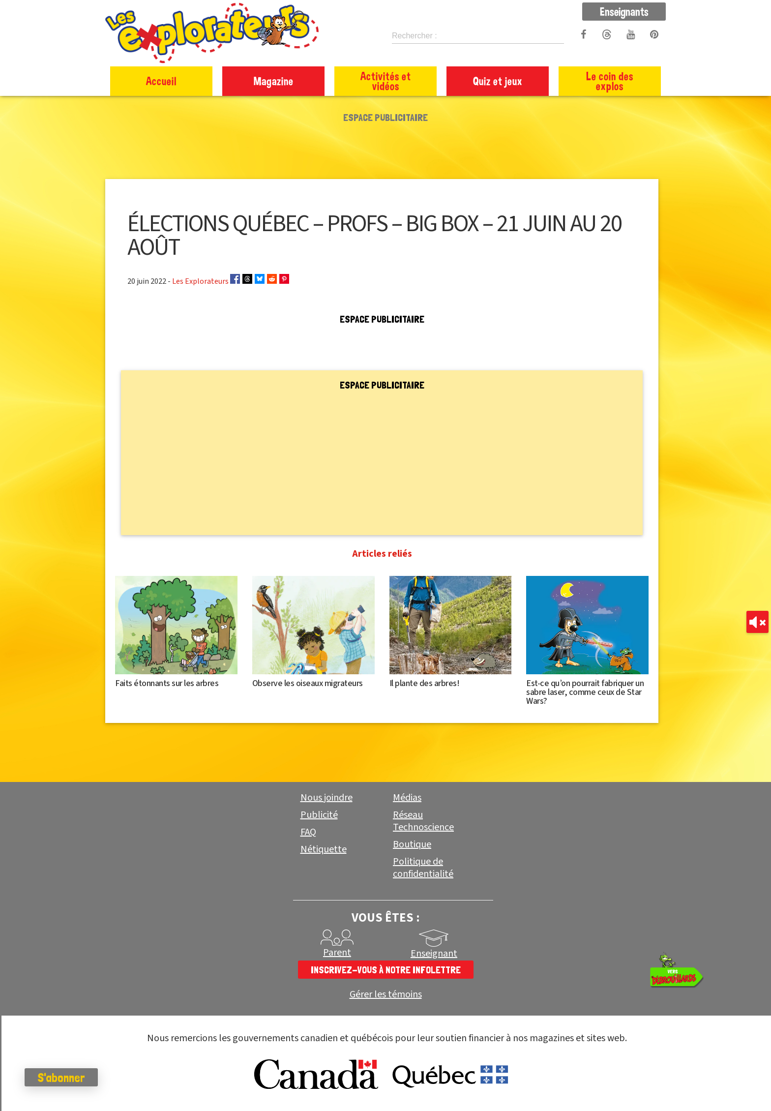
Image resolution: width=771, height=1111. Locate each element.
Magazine (274, 81)
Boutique (412, 844)
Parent (337, 953)
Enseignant (434, 954)
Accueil (161, 81)
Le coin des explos (609, 81)
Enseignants (624, 11)
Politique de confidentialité (423, 868)
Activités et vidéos (385, 81)
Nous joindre (326, 798)
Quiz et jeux (498, 81)
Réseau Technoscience (423, 821)
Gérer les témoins (386, 995)
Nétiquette (323, 849)
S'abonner (61, 1077)
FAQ (308, 832)
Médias (407, 798)
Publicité (319, 815)
